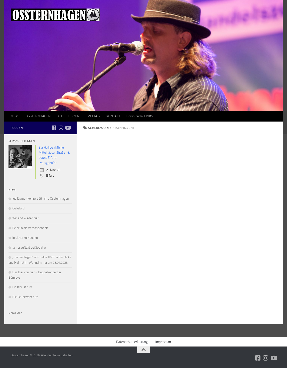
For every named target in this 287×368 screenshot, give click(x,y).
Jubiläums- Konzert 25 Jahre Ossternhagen (40, 198)
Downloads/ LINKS (139, 116)
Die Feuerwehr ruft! (25, 297)
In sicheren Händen (25, 238)
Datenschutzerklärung (132, 342)
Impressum (163, 342)
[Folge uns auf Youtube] (67, 127)
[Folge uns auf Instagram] (60, 127)
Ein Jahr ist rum (22, 287)
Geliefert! (18, 208)
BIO (59, 116)
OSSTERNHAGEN (38, 116)
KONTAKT (113, 116)
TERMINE (74, 116)
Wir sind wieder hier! (25, 218)
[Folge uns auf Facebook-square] (54, 127)
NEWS (15, 116)
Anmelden (15, 313)
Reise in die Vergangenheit (30, 228)
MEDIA (92, 116)
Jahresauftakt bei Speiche (29, 247)
